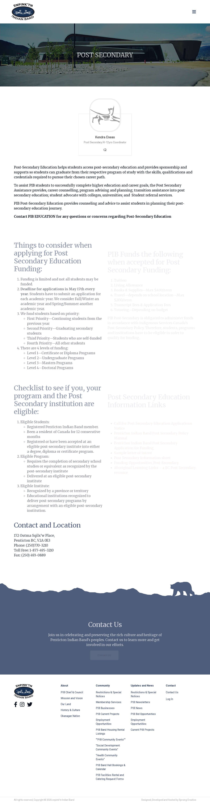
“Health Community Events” (106, 757)
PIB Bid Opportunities (143, 714)
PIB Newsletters (140, 702)
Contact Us (172, 692)
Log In (169, 699)
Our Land (66, 704)
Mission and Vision (72, 698)
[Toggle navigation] (194, 11)
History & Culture (70, 710)
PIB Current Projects (107, 714)
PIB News (136, 708)
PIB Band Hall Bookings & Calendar (110, 767)
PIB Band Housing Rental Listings (110, 731)
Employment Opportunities (103, 721)
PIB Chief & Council (72, 692)
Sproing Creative (187, 800)
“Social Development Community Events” (108, 747)
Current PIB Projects (142, 729)
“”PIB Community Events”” (111, 739)
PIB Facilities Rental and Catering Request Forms (110, 777)
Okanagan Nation (70, 716)
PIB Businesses (105, 708)
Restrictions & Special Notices (108, 694)
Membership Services (108, 702)
